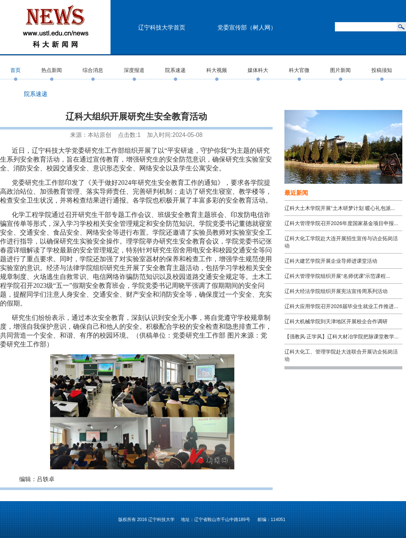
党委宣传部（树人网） (246, 27)
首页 (15, 70)
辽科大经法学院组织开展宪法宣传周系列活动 (336, 291)
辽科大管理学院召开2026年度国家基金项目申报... (341, 223)
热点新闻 (51, 70)
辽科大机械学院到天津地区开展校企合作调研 (336, 321)
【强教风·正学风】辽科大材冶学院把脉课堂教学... (341, 336)
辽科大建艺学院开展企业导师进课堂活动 (330, 261)
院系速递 (175, 70)
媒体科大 (258, 70)
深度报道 (134, 70)
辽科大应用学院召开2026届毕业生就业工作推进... (341, 306)
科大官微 (299, 70)
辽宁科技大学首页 (161, 27)
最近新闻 (296, 193)
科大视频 (216, 70)
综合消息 (93, 70)
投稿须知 (381, 70)
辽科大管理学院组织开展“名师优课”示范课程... (337, 276)
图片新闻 (340, 70)
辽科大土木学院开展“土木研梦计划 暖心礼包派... (339, 208)
